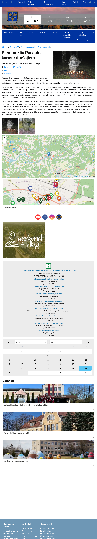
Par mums (64, 3)
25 (9, 351)
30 (73, 351)
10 (35, 360)
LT (2, 5)
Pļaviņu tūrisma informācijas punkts (49, 294)
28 (48, 351)
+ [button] (4, 137)
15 (9, 364)
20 (73, 364)
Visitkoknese (48, 536)
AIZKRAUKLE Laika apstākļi (76, 530)
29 (60, 351)
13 (73, 360)
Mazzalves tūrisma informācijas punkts (49, 323)
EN (10, 2)
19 (60, 364)
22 (9, 368)
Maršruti (31, 32)
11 (48, 360)
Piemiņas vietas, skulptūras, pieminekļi (35, 47)
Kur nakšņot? (68, 19)
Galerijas (76, 2)
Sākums (5, 47)
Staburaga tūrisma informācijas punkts (49, 308)
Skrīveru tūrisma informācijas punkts (49, 301)
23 (22, 368)
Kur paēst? (86, 19)
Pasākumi (44, 32)
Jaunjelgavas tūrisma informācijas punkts (49, 286)
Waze (6, 70)
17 (35, 364)
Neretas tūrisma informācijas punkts (49, 316)
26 (22, 351)
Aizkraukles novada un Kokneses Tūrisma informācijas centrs (48, 270)
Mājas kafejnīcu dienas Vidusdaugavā (82, 36)
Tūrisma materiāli (31, 3)
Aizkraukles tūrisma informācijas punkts (49, 279)
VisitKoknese (48, 531)
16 (22, 364)
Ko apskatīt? (32, 19)
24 (35, 368)
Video (85, 2)
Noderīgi (21, 2)
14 (86, 360)
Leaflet (76, 176)
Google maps (9, 74)
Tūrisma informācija (48, 3)
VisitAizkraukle (48, 529)
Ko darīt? (50, 19)
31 (86, 351)
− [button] (4, 141)
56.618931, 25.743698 (12, 67)
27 (35, 351)
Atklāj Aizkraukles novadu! (67, 35)
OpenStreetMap (84, 176)
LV (7, 2)
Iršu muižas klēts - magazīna (49, 330)
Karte (55, 32)
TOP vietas (21, 33)
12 (60, 360)
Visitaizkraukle (48, 534)
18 (48, 364)
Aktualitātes (9, 32)
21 (86, 364)
